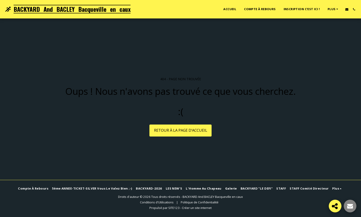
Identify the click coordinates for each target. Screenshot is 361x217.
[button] (347, 9)
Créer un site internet (197, 208)
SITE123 (174, 208)
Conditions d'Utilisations (157, 202)
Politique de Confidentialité (199, 202)
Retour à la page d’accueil (180, 130)
